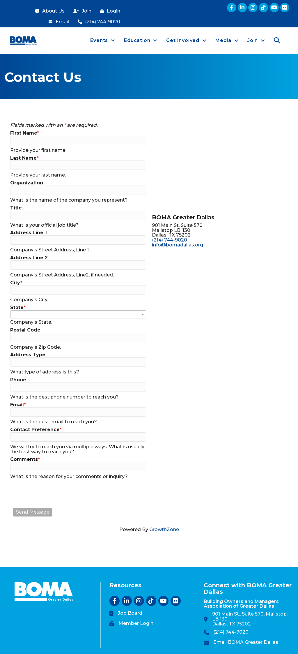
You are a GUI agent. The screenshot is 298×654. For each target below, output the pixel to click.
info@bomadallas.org (177, 245)
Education (136, 40)
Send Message (32, 512)
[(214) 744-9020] (97, 22)
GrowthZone (164, 529)
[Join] (80, 11)
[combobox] (78, 314)
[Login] (108, 11)
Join (252, 40)
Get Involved (182, 40)
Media (223, 40)
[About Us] (48, 11)
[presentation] (57, 493)
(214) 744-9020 (169, 240)
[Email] (57, 22)
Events (98, 40)
